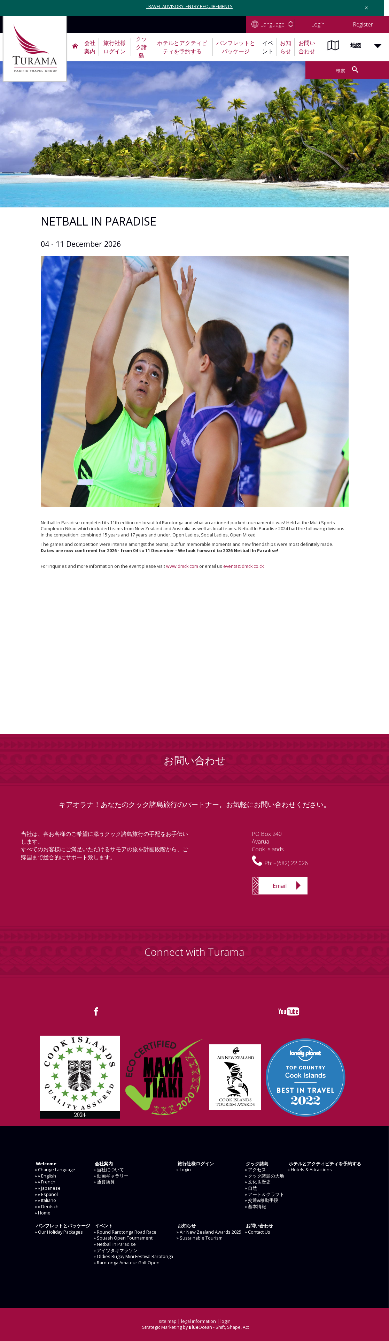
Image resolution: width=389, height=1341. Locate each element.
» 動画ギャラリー (111, 1176)
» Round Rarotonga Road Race (125, 1232)
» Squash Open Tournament (123, 1238)
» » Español (46, 1194)
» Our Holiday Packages (59, 1232)
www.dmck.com (182, 566)
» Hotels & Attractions (310, 1170)
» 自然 (251, 1188)
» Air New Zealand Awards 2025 (209, 1232)
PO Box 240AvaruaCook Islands (268, 841)
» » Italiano (45, 1200)
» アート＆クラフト (264, 1194)
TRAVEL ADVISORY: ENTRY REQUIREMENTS (189, 6)
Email (280, 886)
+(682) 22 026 (290, 863)
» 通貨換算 (104, 1182)
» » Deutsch (47, 1207)
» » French (45, 1182)
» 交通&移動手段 (261, 1200)
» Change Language (55, 1170)
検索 (340, 71)
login (225, 1321)
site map (168, 1321)
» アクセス (255, 1170)
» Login (184, 1170)
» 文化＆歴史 (258, 1182)
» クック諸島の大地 (264, 1176)
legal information (198, 1321)
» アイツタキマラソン (116, 1251)
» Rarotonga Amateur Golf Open (127, 1263)
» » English (45, 1176)
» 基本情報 (255, 1207)
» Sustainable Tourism (200, 1238)
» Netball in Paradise (115, 1244)
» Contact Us (257, 1232)
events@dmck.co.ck (243, 566)
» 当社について (109, 1170)
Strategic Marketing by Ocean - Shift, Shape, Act (195, 1327)
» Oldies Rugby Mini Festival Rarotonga (133, 1256)
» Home (42, 1213)
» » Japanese (48, 1188)
